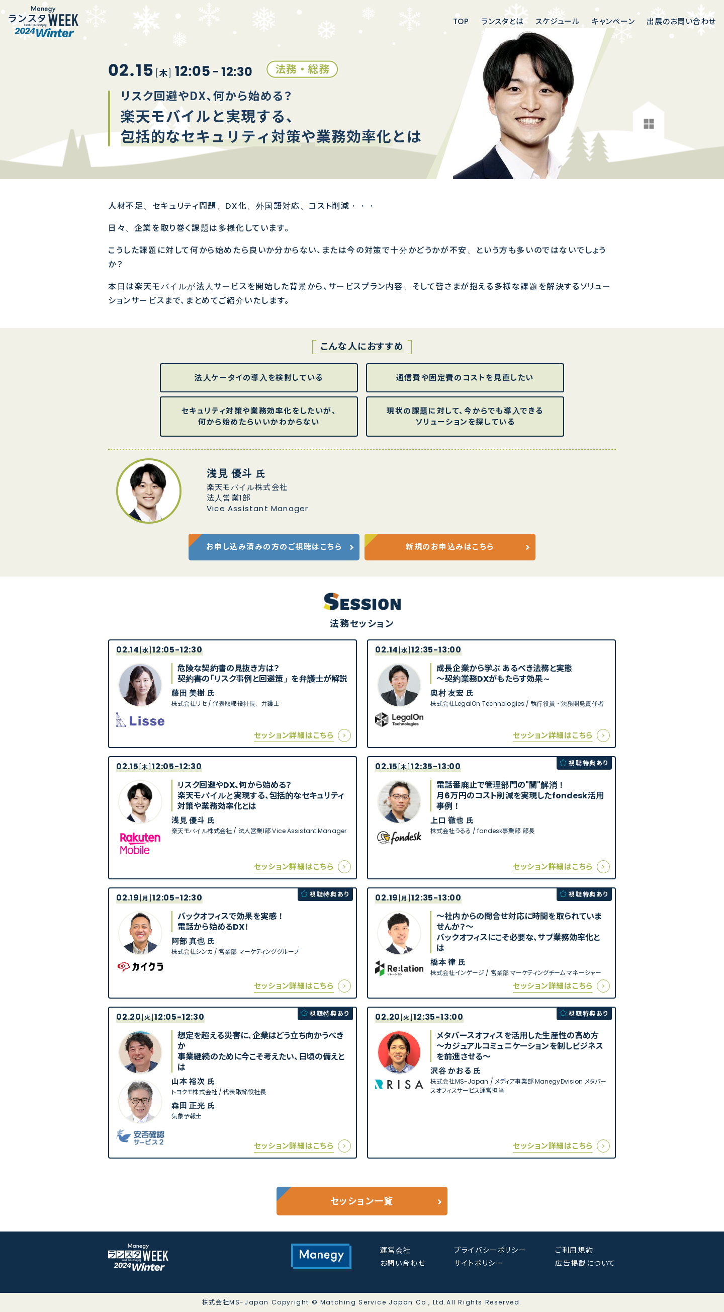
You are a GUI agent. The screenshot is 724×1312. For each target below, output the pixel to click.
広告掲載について (585, 1263)
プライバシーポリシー (490, 1250)
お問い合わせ (403, 1263)
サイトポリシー (478, 1263)
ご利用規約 (574, 1250)
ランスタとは (502, 22)
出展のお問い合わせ (681, 22)
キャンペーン (613, 22)
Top (461, 22)
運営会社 (395, 1250)
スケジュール (557, 22)
